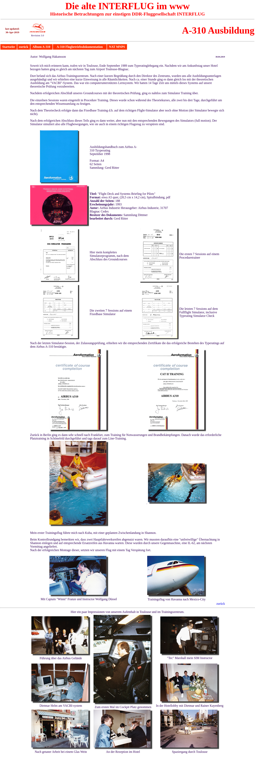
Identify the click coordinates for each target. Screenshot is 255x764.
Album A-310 (41, 46)
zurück (23, 46)
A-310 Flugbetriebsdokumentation (80, 46)
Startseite (8, 46)
